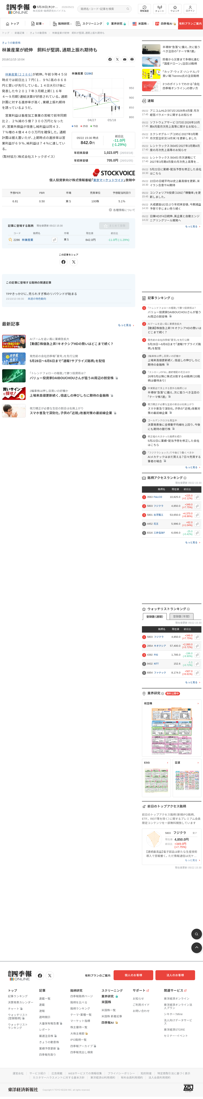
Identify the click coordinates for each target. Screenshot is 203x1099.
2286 (88, 73)
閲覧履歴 (144, 9)
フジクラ (158, 506)
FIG (156, 654)
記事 (37, 24)
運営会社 (15, 1072)
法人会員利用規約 (161, 1076)
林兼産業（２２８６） (19, 74)
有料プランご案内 (190, 23)
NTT (156, 663)
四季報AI (165, 24)
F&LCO (158, 497)
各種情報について (124, 210)
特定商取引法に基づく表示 (176, 1072)
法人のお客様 (177, 975)
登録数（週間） (154, 616)
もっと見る (124, 324)
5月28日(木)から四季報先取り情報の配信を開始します (48, 7)
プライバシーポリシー (122, 1072)
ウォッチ (174, 9)
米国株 (141, 24)
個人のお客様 (137, 975)
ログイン (190, 9)
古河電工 (158, 515)
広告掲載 (55, 1072)
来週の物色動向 (37, 298)
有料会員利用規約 (133, 1076)
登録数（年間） (181, 616)
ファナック (160, 672)
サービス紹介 (35, 1072)
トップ (12, 23)
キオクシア (160, 645)
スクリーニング (89, 23)
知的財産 (147, 1072)
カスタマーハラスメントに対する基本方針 (57, 1076)
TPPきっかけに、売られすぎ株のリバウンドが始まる (41, 293)
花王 (156, 523)
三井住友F (159, 532)
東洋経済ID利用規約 (103, 1076)
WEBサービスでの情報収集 (84, 1072)
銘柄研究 (62, 24)
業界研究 (115, 23)
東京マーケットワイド (107, 180)
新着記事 (19, 33)
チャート (159, 9)
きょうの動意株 (38, 33)
